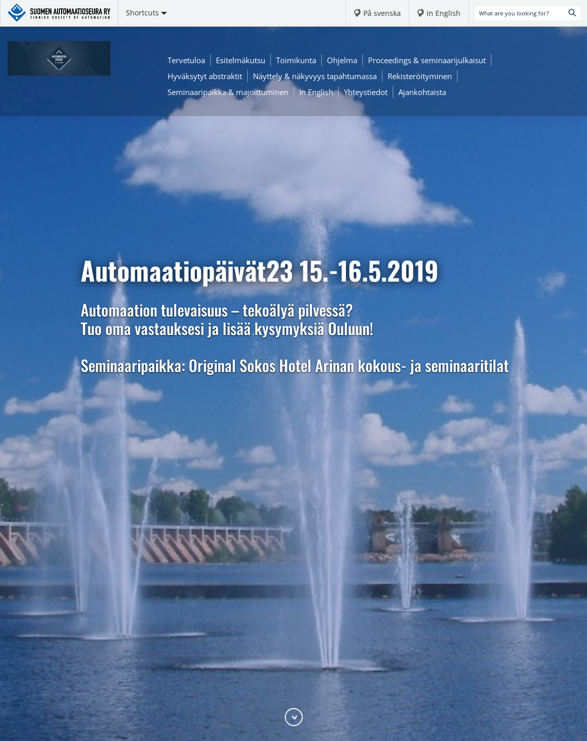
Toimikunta (296, 60)
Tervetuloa (186, 60)
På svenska (382, 13)
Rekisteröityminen (420, 76)
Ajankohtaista (422, 92)
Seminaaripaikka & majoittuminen (228, 92)
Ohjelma (342, 60)
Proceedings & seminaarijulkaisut (427, 60)
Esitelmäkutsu (240, 60)
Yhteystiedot (366, 92)
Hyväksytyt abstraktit (205, 76)
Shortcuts (146, 12)
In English (444, 13)
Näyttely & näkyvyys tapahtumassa (315, 76)
